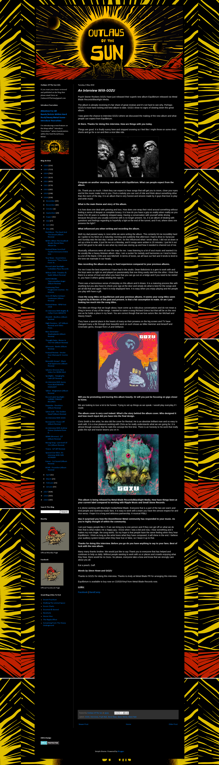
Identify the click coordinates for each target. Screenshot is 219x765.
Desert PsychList (50, 600)
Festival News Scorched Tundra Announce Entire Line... (57, 251)
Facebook (83, 592)
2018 (46, 198)
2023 (46, 178)
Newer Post (83, 724)
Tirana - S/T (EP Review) (55, 449)
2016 (46, 496)
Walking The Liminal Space (54, 603)
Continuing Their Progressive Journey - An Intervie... (57, 290)
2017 (46, 492)
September (51, 213)
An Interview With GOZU (56, 418)
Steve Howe (112, 717)
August (49, 217)
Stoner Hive (48, 616)
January (49, 487)
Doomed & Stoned (51, 610)
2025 (46, 170)
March (49, 479)
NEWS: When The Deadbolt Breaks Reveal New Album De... (57, 243)
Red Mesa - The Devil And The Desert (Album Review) (56, 234)
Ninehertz (47, 613)
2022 (46, 182)
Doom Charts (48, 606)
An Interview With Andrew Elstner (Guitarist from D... (56, 430)
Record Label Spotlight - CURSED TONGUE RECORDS (55, 399)
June (48, 225)
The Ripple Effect (50, 620)
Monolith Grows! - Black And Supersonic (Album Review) (56, 363)
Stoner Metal (122, 717)
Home (128, 724)
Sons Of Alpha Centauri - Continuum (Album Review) (56, 298)
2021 (46, 185)
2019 (46, 193)
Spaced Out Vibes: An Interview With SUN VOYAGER (55, 455)
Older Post (173, 724)
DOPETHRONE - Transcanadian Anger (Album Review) (55, 281)
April (48, 475)
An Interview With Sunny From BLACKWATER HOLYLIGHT (56, 384)
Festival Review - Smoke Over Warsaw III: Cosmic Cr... (57, 355)
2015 (46, 500)
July (48, 221)
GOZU (87, 717)
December (50, 201)
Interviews (94, 717)
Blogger (121, 751)
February (50, 483)
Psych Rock (103, 717)
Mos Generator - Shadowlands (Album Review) (56, 334)
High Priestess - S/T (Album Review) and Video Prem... (57, 325)
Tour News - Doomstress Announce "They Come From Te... (56, 260)
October (49, 209)
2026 (46, 166)
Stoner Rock (132, 717)
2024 (46, 173)
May (48, 229)
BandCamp (94, 592)
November (50, 205)
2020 (46, 190)
